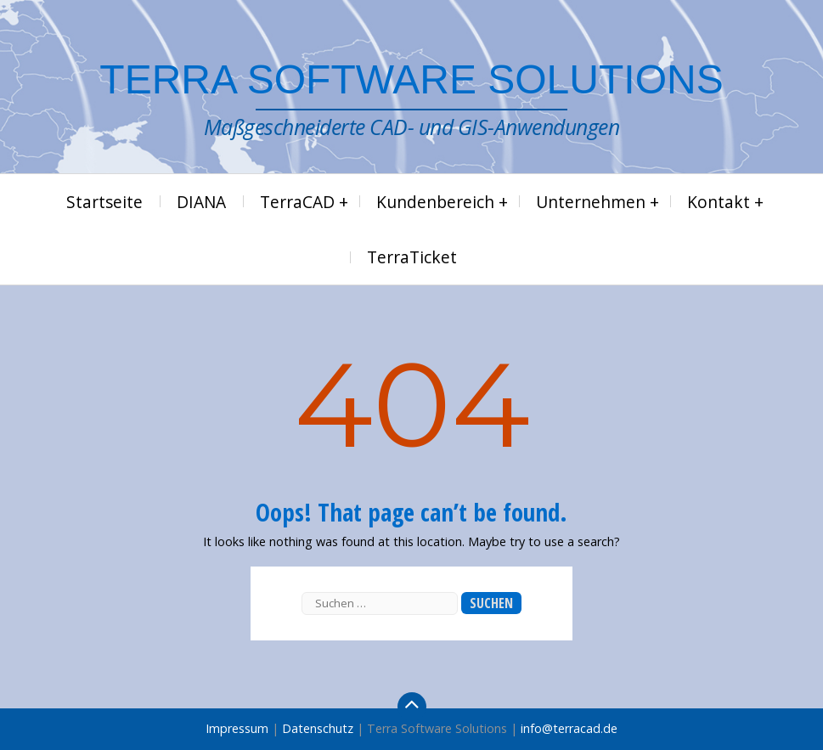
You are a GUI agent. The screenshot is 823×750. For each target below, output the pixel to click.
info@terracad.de (569, 728)
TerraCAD (297, 201)
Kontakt (718, 201)
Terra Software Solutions (411, 79)
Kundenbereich (435, 201)
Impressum (237, 728)
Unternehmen (590, 201)
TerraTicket (412, 256)
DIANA (201, 201)
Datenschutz (317, 728)
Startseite (104, 201)
